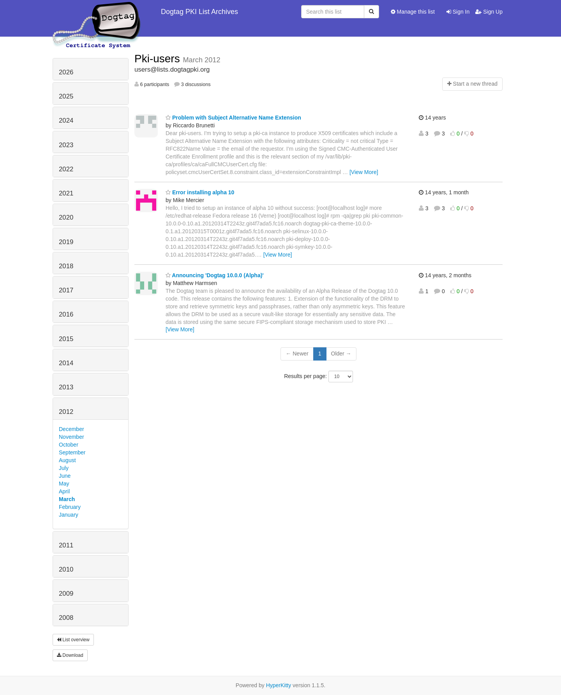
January (68, 515)
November (71, 437)
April (64, 491)
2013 (66, 387)
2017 (66, 290)
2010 (66, 569)
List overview (73, 639)
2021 (66, 193)
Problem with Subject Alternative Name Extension (233, 117)
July (64, 468)
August (67, 460)
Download (70, 655)
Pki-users (158, 59)
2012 (66, 411)
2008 (66, 617)
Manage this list (413, 12)
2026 (66, 72)
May (64, 483)
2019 (66, 242)
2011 (66, 545)
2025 (66, 96)
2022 (66, 169)
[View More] (363, 172)
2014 (66, 363)
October (68, 445)
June (65, 476)
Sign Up (489, 12)
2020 (66, 217)
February (70, 507)
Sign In (457, 12)
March (67, 499)
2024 (66, 120)
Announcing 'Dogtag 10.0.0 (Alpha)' (215, 275)
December (71, 429)
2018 (66, 266)
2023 (66, 145)
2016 (66, 314)
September (72, 452)
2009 (66, 593)
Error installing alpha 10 (200, 192)
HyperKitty (278, 685)
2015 (66, 339)
